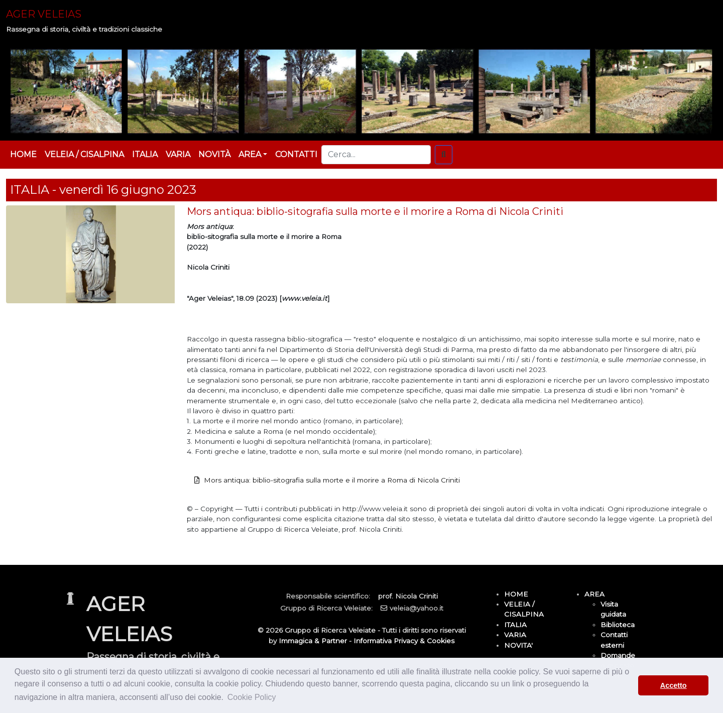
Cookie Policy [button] (251, 697)
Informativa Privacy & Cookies (403, 641)
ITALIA (145, 154)
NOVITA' (518, 645)
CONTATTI (296, 154)
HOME (23, 154)
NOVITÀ (214, 154)
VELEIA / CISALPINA (84, 154)
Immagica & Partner (313, 641)
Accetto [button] (673, 685)
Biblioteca (617, 625)
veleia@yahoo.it (416, 608)
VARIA (178, 154)
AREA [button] (249, 154)
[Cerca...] (376, 154)
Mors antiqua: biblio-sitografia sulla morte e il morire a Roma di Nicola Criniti (332, 480)
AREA (594, 594)
